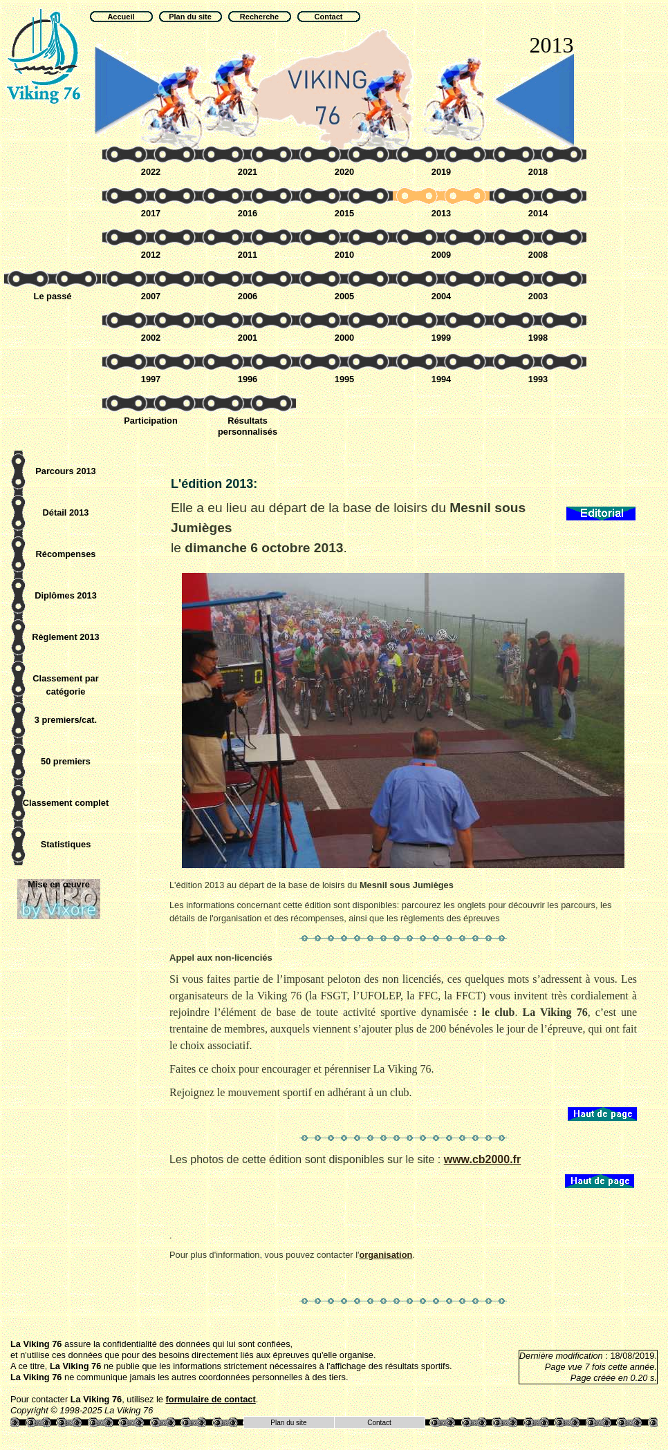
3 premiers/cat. (66, 720)
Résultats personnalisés (247, 426)
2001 (247, 337)
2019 (441, 172)
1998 (538, 337)
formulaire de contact (211, 1399)
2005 (344, 296)
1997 (150, 379)
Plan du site (288, 1423)
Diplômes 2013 (66, 595)
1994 (441, 379)
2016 (247, 213)
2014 (538, 213)
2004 (441, 296)
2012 (150, 254)
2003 (538, 296)
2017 (150, 213)
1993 (538, 379)
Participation (151, 420)
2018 (538, 172)
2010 (344, 254)
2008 (538, 254)
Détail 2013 (66, 512)
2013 (441, 213)
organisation (385, 1255)
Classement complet (66, 803)
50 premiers (66, 761)
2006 (247, 296)
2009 (441, 254)
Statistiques (66, 844)
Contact (379, 1423)
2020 (344, 172)
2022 (150, 172)
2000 (344, 337)
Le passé (53, 296)
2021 (247, 172)
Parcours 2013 (65, 471)
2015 (344, 213)
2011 (247, 254)
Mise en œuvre (59, 884)
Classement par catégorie (65, 685)
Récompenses (66, 554)
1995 (344, 379)
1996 (247, 379)
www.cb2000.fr (482, 1159)
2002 (150, 337)
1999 (441, 337)
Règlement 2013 (65, 637)
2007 (150, 296)
